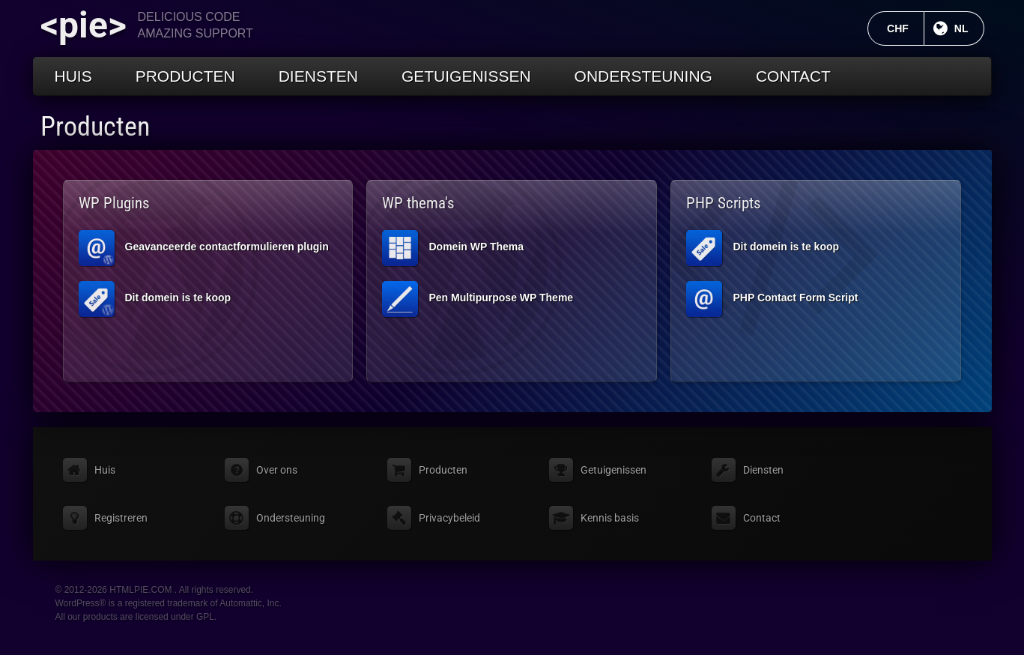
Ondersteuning (643, 76)
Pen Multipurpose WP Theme (477, 299)
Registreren (121, 518)
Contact (793, 76)
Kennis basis (610, 518)
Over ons (276, 470)
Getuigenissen (466, 76)
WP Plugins (114, 203)
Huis (73, 76)
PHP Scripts (723, 203)
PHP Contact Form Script (772, 299)
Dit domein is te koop (155, 299)
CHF (905, 28)
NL (969, 28)
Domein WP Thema (453, 248)
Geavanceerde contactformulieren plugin (204, 248)
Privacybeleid (449, 518)
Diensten (318, 76)
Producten (185, 76)
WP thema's (418, 203)
